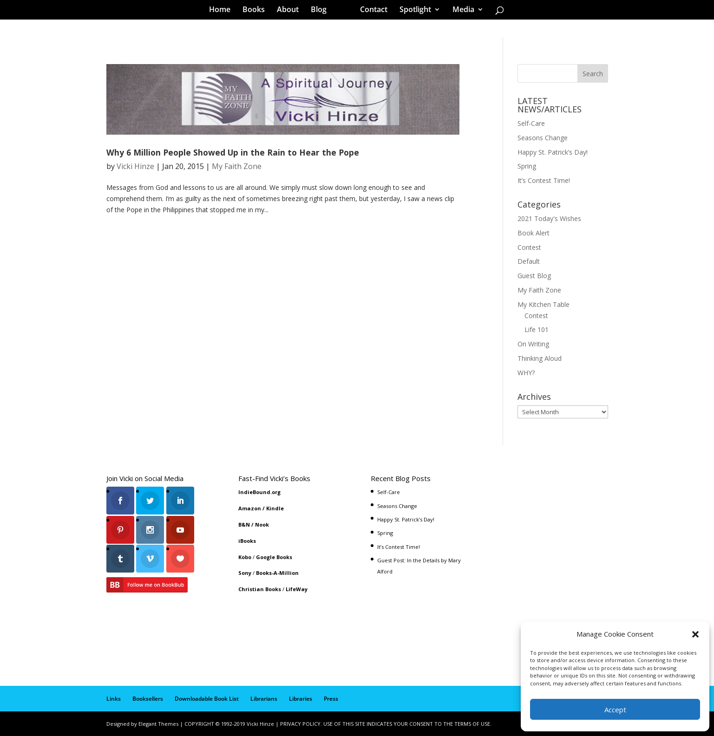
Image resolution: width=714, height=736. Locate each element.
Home (223, 11)
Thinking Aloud (539, 358)
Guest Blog (534, 275)
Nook (262, 524)
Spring (526, 166)
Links (113, 699)
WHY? (526, 372)
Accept (615, 709)
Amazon (249, 508)
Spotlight (412, 11)
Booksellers (147, 699)
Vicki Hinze (135, 166)
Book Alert (533, 232)
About (291, 11)
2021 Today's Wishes (549, 218)
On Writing (533, 343)
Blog (322, 11)
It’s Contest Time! (543, 180)
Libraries (300, 699)
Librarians (263, 699)
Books (257, 11)
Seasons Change (542, 137)
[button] (695, 634)
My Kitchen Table (543, 304)
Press (331, 699)
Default (528, 261)
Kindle (275, 508)
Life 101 (536, 329)
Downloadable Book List (207, 699)
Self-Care (531, 123)
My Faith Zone (237, 166)
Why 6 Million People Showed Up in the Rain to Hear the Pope (232, 152)
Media (460, 11)
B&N (244, 524)
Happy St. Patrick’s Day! (552, 152)
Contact (370, 11)
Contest (529, 247)
